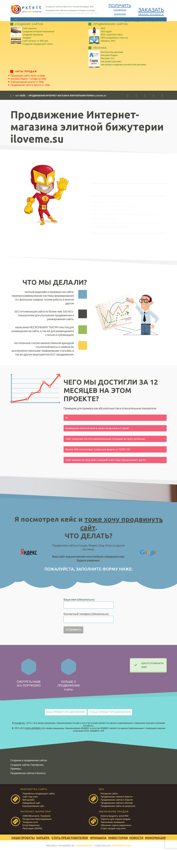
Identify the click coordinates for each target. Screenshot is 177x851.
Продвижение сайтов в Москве (117, 803)
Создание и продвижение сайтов (28, 760)
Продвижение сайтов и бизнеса (28, 773)
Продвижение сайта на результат (118, 806)
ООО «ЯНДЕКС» (33, 728)
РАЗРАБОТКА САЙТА (33, 789)
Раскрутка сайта (109, 793)
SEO (103, 28)
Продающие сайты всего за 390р (28, 75)
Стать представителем (70, 837)
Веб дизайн (28, 799)
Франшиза (98, 837)
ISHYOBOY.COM (121, 845)
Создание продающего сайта (38, 44)
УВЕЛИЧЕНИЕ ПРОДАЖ (114, 811)
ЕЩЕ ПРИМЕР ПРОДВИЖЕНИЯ (66, 711)
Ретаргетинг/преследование (37, 819)
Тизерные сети (30, 822)
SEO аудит (106, 31)
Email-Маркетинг (31, 825)
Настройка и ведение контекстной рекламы (123, 64)
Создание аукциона (33, 34)
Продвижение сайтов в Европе (117, 799)
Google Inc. (19, 723)
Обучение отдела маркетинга (116, 825)
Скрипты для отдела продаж (115, 819)
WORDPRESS (84, 845)
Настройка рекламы (111, 61)
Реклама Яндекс (109, 55)
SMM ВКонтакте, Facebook (36, 816)
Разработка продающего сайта (39, 793)
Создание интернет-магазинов (38, 31)
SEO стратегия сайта (112, 34)
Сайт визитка (29, 28)
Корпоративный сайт (33, 806)
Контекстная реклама (112, 52)
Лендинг (27, 37)
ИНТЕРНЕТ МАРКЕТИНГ (35, 811)
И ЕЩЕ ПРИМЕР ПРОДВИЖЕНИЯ (109, 711)
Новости (136, 837)
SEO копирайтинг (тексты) (114, 37)
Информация (155, 837)
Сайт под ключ (30, 796)
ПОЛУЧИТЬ (120, 9)
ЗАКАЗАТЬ (151, 11)
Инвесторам (118, 837)
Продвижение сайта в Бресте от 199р (30, 85)
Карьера (42, 837)
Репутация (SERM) (32, 828)
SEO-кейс (20, 95)
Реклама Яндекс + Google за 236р (28, 78)
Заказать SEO (108, 41)
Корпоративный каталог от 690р (27, 82)
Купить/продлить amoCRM (114, 816)
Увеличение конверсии (113, 822)
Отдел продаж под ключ (113, 828)
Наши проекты (23, 837)
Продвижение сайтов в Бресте (116, 796)
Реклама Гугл (107, 58)
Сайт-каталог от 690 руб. (35, 41)
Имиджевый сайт (31, 803)
